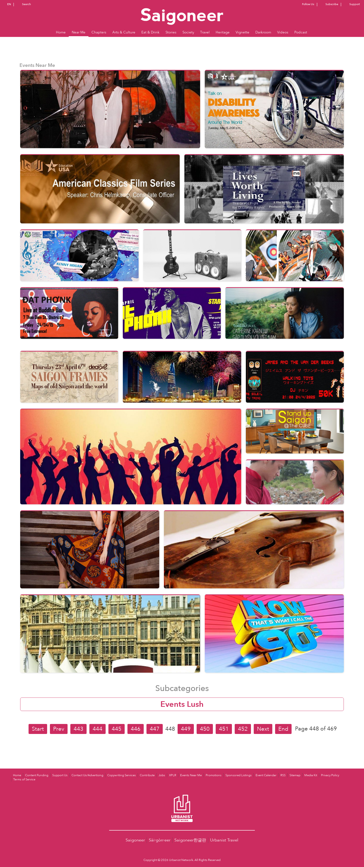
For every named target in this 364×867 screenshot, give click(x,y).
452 (243, 729)
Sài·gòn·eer (159, 840)
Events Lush (182, 704)
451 (224, 729)
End (283, 729)
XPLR (172, 775)
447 (154, 729)
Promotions (213, 775)
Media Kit (310, 775)
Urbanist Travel (224, 840)
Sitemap (294, 775)
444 (97, 729)
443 (78, 729)
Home (17, 775)
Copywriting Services (121, 775)
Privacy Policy (330, 775)
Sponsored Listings (238, 775)
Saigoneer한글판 (190, 840)
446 (135, 729)
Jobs (162, 775)
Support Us (60, 775)
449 (186, 729)
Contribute (147, 775)
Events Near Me (191, 775)
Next (263, 729)
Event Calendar (266, 775)
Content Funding (36, 775)
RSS (283, 775)
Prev (58, 729)
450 (205, 729)
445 (116, 729)
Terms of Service (24, 779)
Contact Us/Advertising (87, 775)
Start (38, 729)
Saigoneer (135, 840)
